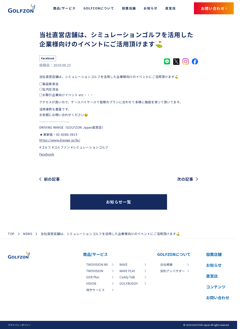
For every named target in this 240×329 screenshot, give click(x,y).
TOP (11, 233)
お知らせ (149, 8)
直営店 (168, 8)
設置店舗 (127, 8)
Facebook (46, 154)
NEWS (27, 233)
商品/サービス (62, 8)
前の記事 (52, 179)
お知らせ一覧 (118, 202)
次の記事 (185, 179)
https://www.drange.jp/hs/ (59, 140)
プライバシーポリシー (19, 324)
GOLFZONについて (96, 8)
